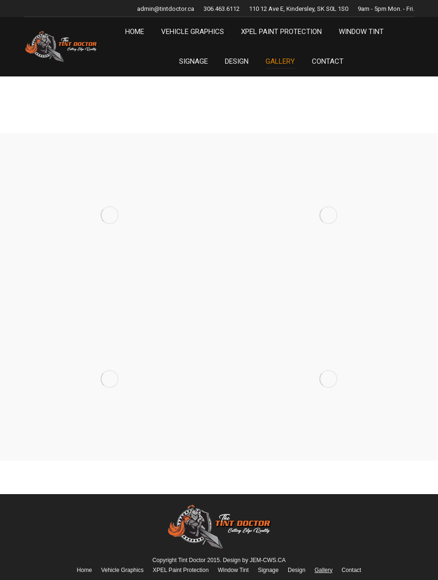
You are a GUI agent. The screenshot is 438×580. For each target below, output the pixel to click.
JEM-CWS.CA (268, 560)
